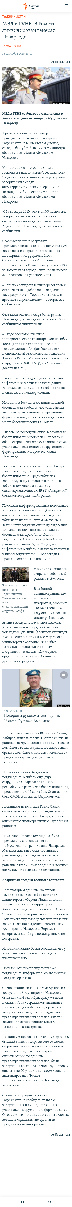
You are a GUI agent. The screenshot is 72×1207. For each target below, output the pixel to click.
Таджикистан (14, 17)
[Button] (60, 62)
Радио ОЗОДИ (11, 46)
